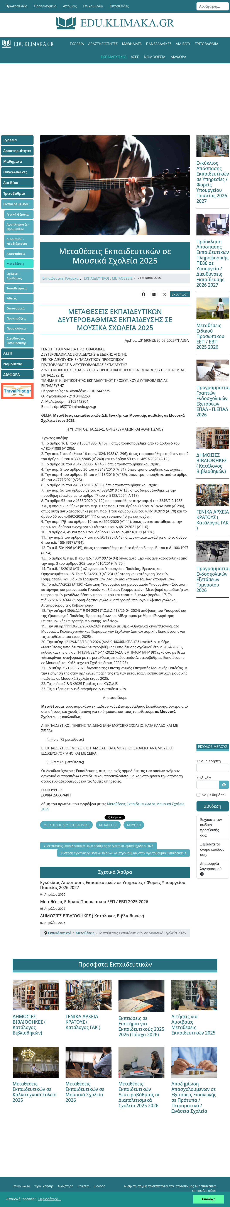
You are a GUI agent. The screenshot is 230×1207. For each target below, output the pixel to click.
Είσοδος (99, 1185)
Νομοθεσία (154, 56)
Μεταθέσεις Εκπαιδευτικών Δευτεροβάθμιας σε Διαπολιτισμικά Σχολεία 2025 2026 (139, 1094)
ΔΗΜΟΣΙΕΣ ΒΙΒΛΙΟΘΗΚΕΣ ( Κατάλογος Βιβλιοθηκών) (92, 915)
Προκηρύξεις (16, 318)
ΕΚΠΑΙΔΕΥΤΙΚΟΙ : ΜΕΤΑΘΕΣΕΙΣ (108, 278)
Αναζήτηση (65, 1185)
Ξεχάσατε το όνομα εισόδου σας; (212, 849)
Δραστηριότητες (103, 43)
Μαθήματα (132, 43)
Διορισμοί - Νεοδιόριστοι (17, 241)
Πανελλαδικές (158, 43)
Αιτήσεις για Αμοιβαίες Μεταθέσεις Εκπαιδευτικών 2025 (193, 1024)
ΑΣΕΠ (135, 56)
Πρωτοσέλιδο (16, 6)
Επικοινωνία (93, 6)
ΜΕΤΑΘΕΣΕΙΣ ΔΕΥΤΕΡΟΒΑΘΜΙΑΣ (66, 824)
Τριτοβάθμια (206, 43)
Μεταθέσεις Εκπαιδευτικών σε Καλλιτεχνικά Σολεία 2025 (35, 1091)
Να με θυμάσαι (214, 795)
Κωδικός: (203, 778)
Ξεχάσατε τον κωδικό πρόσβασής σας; (211, 827)
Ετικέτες (83, 1185)
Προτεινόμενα (45, 6)
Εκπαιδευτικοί (113, 56)
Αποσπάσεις (16, 254)
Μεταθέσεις (15, 264)
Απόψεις (69, 6)
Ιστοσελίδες (119, 6)
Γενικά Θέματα (18, 214)
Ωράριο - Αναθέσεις (14, 276)
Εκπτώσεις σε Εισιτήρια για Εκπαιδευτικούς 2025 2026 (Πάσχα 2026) (141, 1026)
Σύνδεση (212, 806)
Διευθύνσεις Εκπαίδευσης (16, 340)
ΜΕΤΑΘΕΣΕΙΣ (108, 824)
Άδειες (12, 298)
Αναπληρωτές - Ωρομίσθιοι (18, 226)
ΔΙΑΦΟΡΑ (178, 56)
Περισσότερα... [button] (49, 1199)
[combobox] (212, 6)
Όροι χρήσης (43, 1185)
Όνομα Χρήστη (208, 761)
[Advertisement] (115, 93)
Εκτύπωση (180, 294)
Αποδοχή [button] (208, 1199)
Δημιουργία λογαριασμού (211, 868)
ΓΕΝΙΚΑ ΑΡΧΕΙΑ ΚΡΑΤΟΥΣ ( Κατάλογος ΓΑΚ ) (212, 520)
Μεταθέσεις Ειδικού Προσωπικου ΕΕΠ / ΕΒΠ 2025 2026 (94, 901)
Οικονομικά (16, 308)
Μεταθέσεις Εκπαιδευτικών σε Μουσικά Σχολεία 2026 (85, 1091)
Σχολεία (77, 43)
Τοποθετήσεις (17, 288)
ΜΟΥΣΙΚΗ (134, 824)
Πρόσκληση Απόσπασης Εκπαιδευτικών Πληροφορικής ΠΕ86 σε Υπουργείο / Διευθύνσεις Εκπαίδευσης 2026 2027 (212, 263)
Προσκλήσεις (16, 328)
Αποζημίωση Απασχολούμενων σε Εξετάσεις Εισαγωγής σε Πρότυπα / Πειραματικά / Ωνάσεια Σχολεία (193, 1097)
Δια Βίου (183, 43)
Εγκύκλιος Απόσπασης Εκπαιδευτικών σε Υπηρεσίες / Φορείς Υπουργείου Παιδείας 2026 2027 (112, 884)
